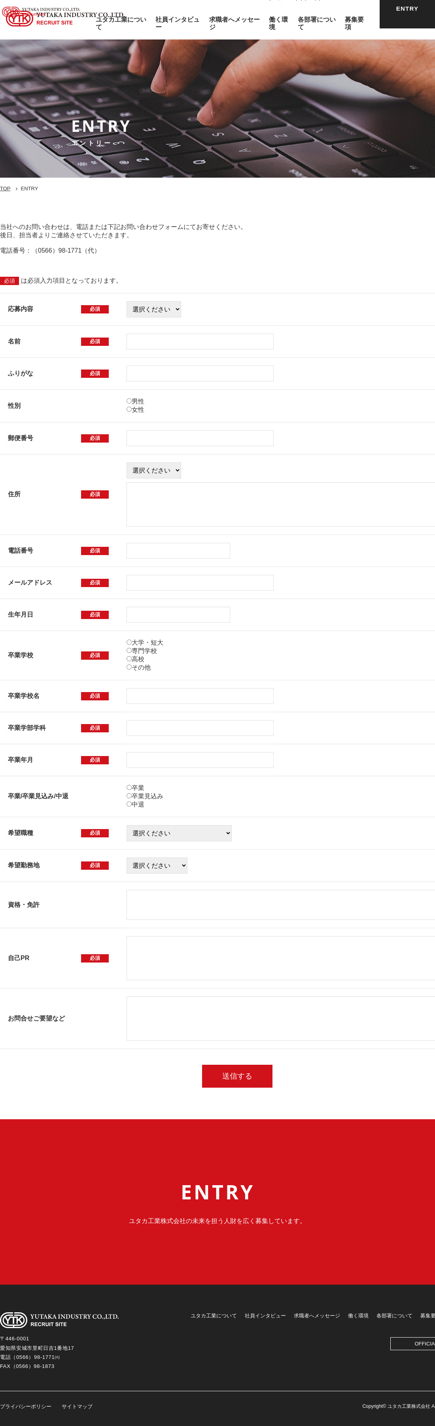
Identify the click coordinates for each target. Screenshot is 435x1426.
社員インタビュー (265, 1316)
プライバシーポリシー (25, 1406)
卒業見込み (147, 796)
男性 (138, 401)
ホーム (275, 9)
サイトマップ (308, 9)
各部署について (394, 1316)
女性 (138, 409)
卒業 (138, 787)
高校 (138, 659)
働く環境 (358, 1316)
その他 (141, 667)
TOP (5, 188)
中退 (138, 804)
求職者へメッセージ (317, 1316)
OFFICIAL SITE (351, 9)
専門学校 (144, 650)
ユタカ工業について (214, 1316)
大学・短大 (147, 642)
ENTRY (407, 19)
